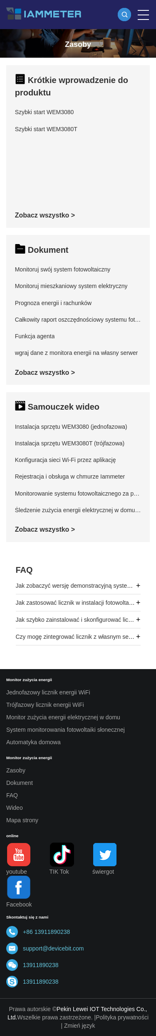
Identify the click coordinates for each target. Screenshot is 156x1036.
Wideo (14, 807)
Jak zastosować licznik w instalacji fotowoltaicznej (80, 602)
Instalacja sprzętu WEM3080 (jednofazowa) (71, 426)
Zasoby (15, 770)
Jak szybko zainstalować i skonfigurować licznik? (79, 619)
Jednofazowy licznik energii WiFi (48, 692)
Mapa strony (22, 820)
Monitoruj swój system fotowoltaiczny (63, 269)
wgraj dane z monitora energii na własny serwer (76, 352)
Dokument (48, 249)
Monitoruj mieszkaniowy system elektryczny (71, 286)
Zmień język (79, 1025)
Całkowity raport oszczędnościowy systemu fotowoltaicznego (78, 319)
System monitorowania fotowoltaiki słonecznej (65, 729)
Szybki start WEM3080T (46, 129)
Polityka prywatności (122, 1017)
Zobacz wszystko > (45, 215)
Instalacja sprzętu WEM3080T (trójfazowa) (70, 443)
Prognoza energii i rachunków (53, 303)
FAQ (24, 569)
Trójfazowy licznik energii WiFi (45, 704)
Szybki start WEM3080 (44, 112)
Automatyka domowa (33, 742)
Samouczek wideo (63, 406)
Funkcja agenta (35, 336)
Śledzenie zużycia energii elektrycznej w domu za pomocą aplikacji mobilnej (78, 510)
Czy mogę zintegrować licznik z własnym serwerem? (83, 636)
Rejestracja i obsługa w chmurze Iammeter (70, 476)
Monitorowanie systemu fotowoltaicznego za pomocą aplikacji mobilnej (78, 493)
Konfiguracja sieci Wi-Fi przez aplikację (65, 460)
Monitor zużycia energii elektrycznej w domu (63, 717)
